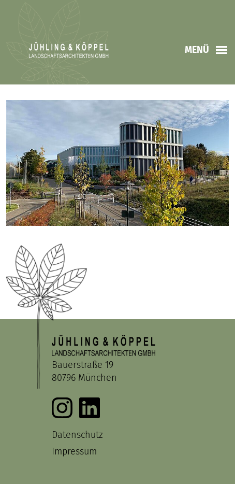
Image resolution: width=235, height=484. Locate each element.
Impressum (74, 451)
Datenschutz (77, 434)
